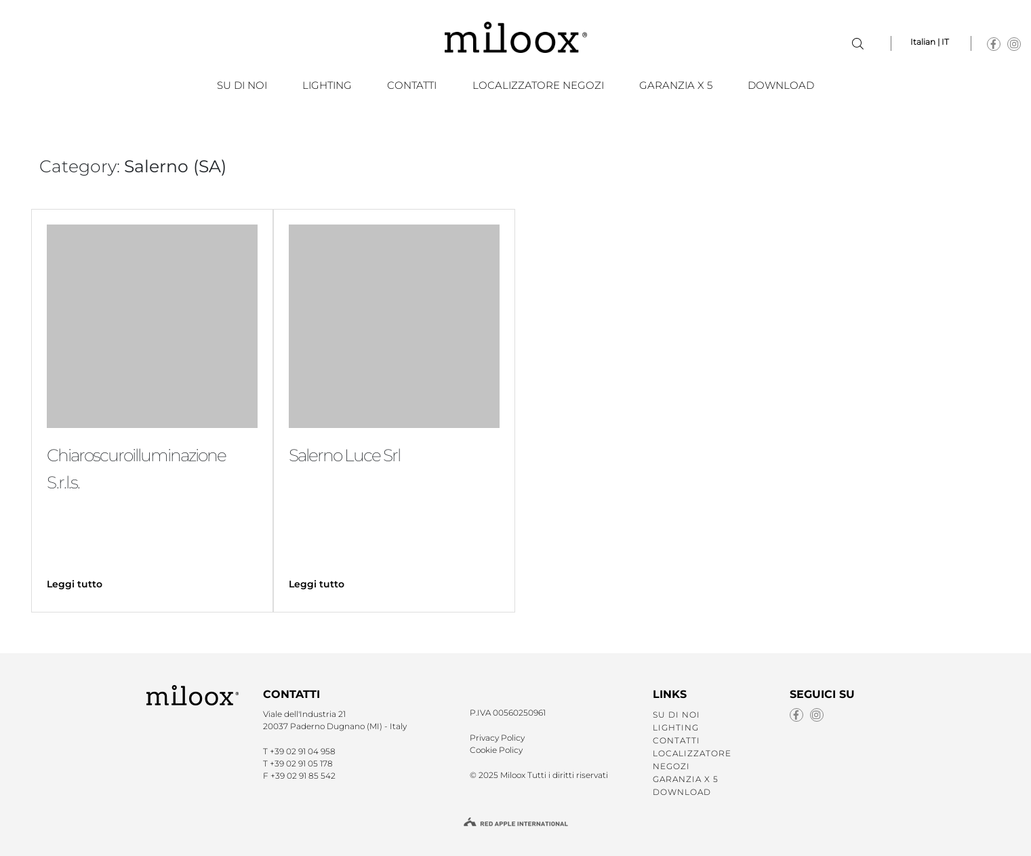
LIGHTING (327, 85)
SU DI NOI (242, 85)
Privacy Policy (497, 738)
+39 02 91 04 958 (303, 751)
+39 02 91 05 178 (301, 763)
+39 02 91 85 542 (303, 776)
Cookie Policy (496, 750)
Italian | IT (929, 42)
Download (781, 85)
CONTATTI (412, 85)
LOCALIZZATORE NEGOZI (538, 85)
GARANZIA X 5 (675, 85)
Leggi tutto (74, 584)
